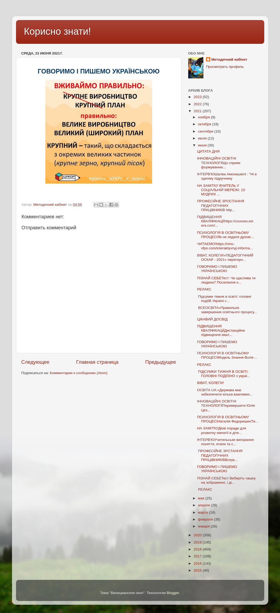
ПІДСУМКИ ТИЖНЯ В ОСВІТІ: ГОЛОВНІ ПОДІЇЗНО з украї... (223, 374)
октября (205, 124)
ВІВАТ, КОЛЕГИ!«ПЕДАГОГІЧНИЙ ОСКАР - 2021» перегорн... (225, 257)
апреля (204, 505)
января (204, 526)
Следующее (35, 362)
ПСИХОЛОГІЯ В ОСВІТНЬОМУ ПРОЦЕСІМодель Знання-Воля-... (227, 355)
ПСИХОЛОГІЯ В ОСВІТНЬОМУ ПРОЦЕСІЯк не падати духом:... (225, 235)
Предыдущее (160, 362)
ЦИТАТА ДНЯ (208, 151)
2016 (198, 563)
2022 (198, 104)
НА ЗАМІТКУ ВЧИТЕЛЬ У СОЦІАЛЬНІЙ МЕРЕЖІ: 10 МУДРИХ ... (221, 190)
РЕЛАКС (204, 289)
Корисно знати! (57, 31)
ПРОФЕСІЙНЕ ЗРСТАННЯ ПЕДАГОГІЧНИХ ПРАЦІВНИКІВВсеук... (219, 455)
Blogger (173, 593)
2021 (198, 111)
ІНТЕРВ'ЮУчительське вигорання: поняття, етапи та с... (225, 442)
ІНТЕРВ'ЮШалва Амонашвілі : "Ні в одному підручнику (227, 176)
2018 (198, 549)
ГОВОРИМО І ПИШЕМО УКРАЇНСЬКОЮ (217, 269)
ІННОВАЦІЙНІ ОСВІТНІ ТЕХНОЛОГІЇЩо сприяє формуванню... (218, 162)
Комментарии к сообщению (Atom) (79, 373)
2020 (198, 535)
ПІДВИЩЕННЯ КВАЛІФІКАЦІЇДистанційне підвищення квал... (221, 330)
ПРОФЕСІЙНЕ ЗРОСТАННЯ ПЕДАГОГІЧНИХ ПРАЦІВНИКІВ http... (220, 205)
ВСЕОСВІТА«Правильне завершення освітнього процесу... (227, 310)
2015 (198, 570)
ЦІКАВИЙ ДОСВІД (212, 319)
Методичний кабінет (229, 59)
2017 (198, 556)
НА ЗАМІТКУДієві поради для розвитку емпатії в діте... (221, 430)
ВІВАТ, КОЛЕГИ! (211, 383)
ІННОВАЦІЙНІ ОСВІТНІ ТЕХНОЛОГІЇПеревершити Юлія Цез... (226, 405)
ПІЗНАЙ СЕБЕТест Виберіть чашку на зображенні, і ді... (226, 480)
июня (203, 145)
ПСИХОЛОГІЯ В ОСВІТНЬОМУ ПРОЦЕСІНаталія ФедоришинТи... (227, 419)
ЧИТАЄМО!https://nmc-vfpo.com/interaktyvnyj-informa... (225, 246)
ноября (204, 117)
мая (202, 498)
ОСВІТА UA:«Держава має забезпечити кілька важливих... (225, 392)
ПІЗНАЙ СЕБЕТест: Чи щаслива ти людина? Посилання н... (226, 280)
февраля (206, 519)
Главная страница (97, 362)
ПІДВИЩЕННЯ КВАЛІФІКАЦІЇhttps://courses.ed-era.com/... (225, 221)
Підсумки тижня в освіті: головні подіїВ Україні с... (224, 298)
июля (203, 138)
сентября (206, 131)
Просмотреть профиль (225, 67)
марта (203, 512)
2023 (198, 97)
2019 (198, 542)
